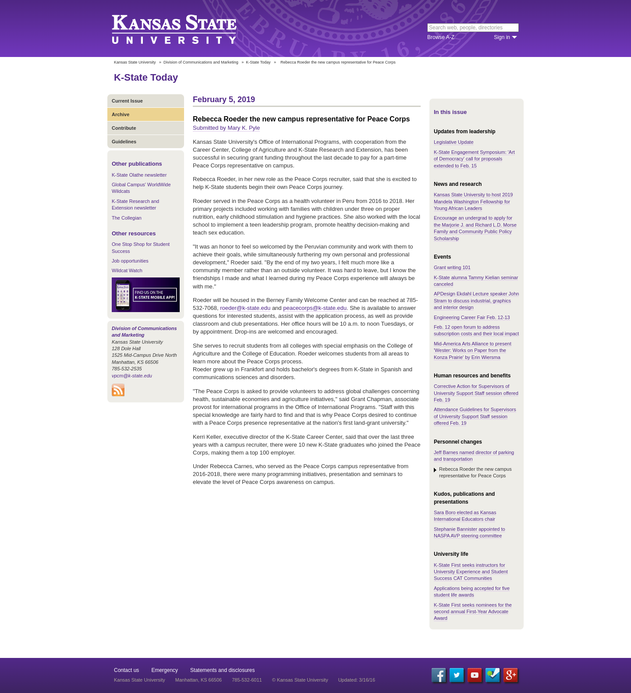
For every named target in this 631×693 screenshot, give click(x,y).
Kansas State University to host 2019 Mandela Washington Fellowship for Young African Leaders (473, 201)
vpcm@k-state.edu (132, 375)
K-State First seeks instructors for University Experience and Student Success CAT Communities (471, 571)
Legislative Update (454, 142)
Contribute (124, 128)
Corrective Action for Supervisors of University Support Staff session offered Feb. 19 (476, 393)
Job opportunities (130, 260)
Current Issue (127, 100)
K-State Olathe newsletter (139, 175)
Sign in (502, 37)
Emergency (164, 670)
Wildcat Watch (127, 270)
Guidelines (124, 141)
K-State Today (258, 62)
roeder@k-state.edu (245, 308)
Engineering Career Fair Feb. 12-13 (472, 317)
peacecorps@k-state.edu (315, 308)
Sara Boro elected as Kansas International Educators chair (465, 516)
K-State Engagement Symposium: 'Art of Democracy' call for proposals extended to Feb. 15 (474, 158)
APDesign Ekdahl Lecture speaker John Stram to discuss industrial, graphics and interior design (476, 300)
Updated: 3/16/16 (356, 679)
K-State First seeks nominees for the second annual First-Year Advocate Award (473, 611)
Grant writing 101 (452, 267)
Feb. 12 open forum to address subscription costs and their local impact (476, 330)
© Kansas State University (300, 679)
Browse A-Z (440, 37)
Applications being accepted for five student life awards (472, 591)
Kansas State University (185, 28)
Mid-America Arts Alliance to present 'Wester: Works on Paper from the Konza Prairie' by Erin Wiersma (472, 350)
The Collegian (127, 217)
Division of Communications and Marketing (200, 62)
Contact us (126, 670)
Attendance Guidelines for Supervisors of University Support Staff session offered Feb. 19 (475, 416)
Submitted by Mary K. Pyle (226, 127)
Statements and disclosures (222, 670)
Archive (120, 114)
